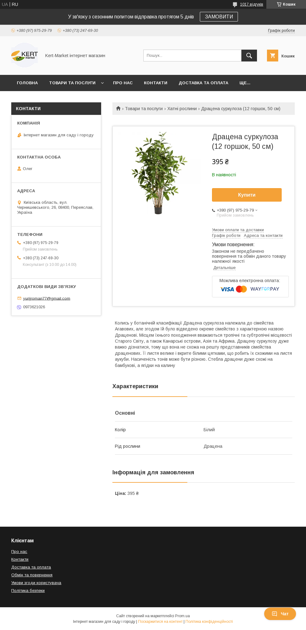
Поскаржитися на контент (160, 621)
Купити (247, 195)
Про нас (123, 83)
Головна (27, 83)
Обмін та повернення (31, 575)
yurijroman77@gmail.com (46, 298)
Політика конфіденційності (209, 621)
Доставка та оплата (203, 83)
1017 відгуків (251, 4)
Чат (280, 614)
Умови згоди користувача (36, 582)
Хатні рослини (182, 108)
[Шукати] (249, 55)
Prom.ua (182, 616)
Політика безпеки (28, 590)
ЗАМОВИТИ (219, 16)
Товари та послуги (72, 83)
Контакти (155, 83)
